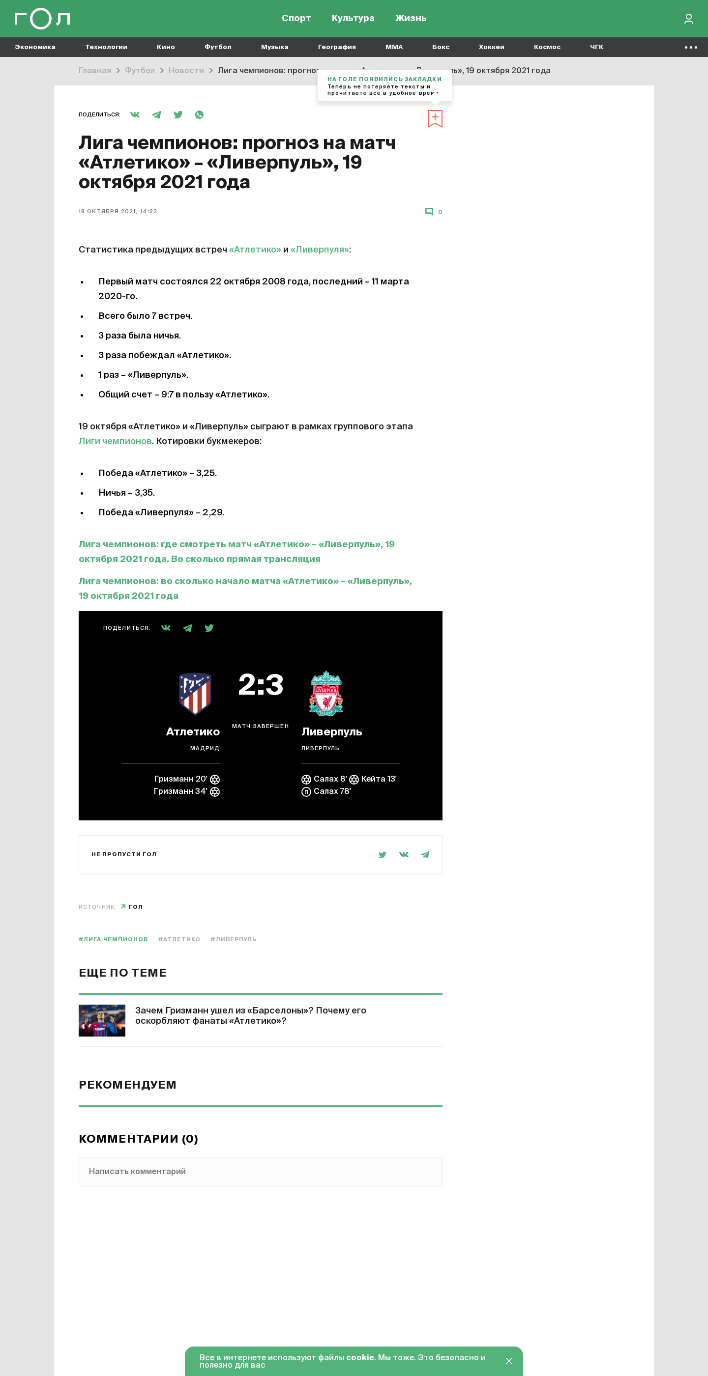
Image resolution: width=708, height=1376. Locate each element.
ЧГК (597, 49)
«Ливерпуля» (320, 250)
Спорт (296, 19)
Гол (136, 907)
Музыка (275, 49)
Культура (353, 19)
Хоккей (491, 49)
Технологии (106, 49)
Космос (547, 49)
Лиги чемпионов (115, 441)
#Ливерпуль (233, 939)
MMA (394, 49)
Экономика (35, 49)
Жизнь (411, 19)
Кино (166, 49)
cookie (360, 1358)
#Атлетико (179, 939)
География (337, 49)
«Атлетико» (255, 250)
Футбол (218, 49)
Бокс (440, 49)
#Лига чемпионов (113, 939)
